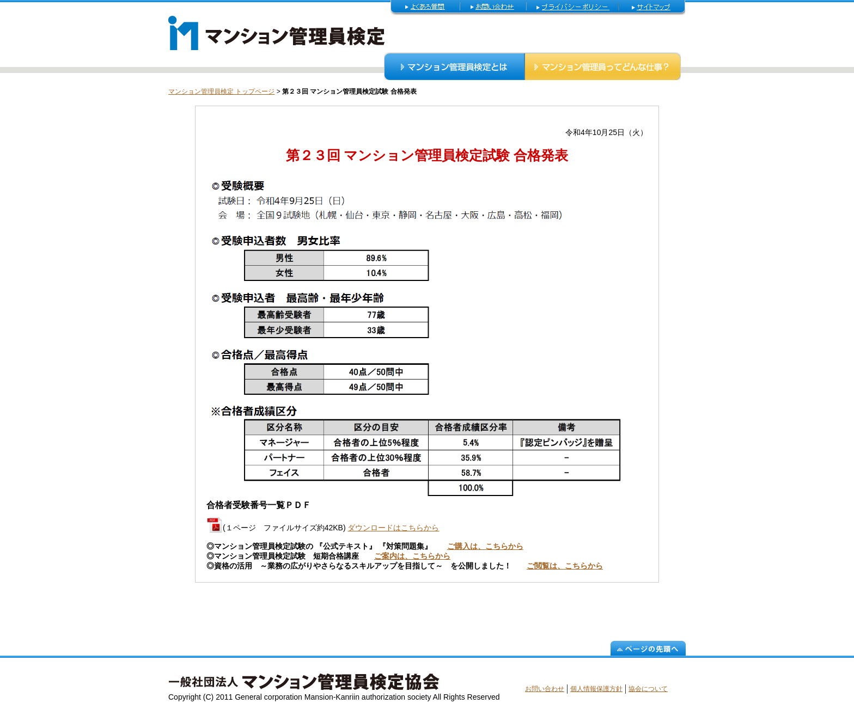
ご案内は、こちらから (412, 556)
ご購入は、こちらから (485, 546)
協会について (648, 689)
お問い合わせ (544, 689)
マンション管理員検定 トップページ (221, 91)
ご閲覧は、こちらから (565, 565)
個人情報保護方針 (596, 689)
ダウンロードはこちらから (393, 527)
